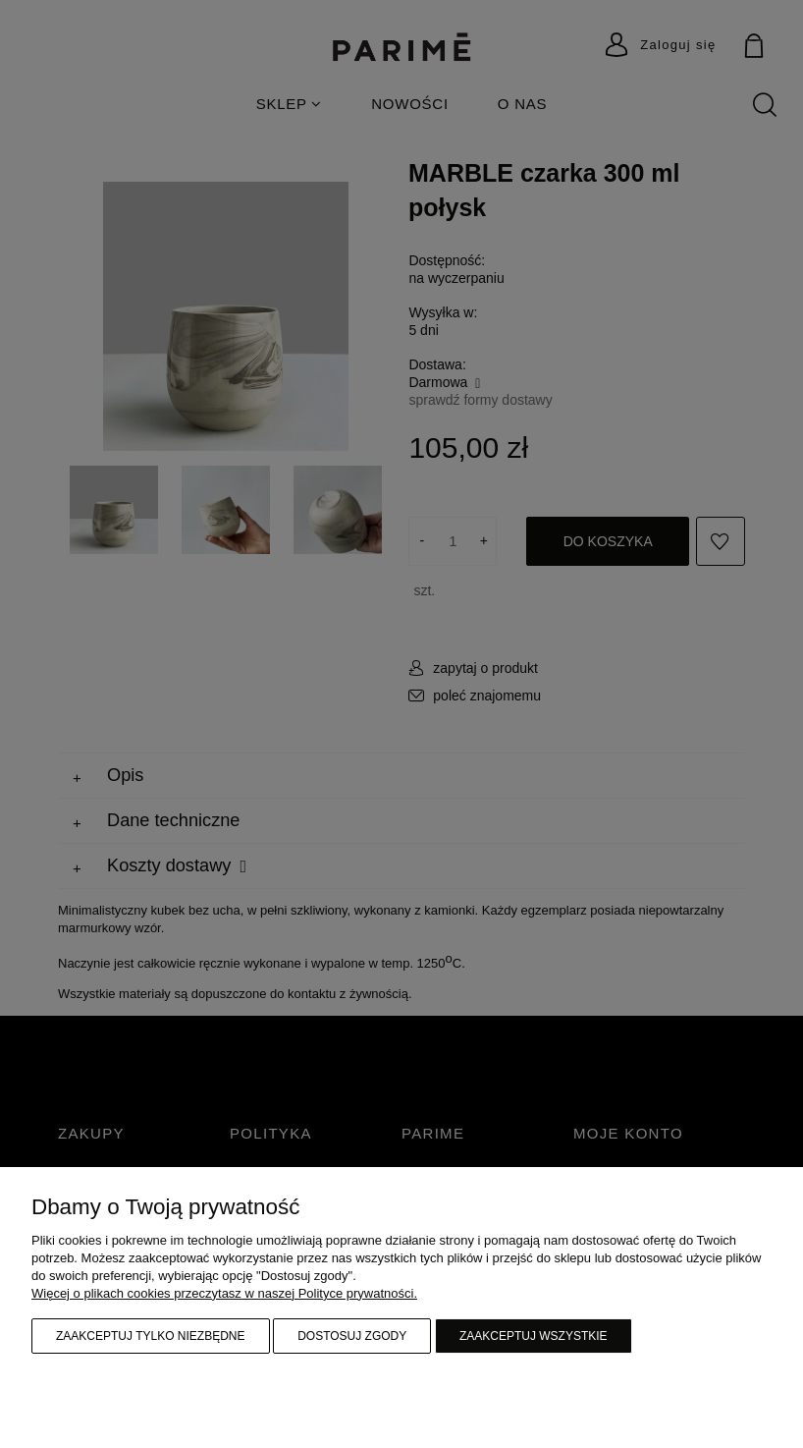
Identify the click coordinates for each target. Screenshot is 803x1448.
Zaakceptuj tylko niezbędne (150, 1336)
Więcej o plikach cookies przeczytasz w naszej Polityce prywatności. (224, 1293)
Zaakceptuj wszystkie (533, 1336)
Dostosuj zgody (351, 1336)
